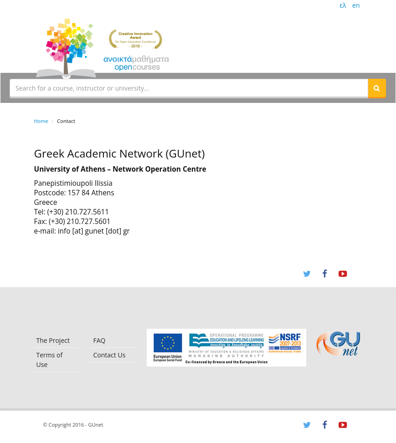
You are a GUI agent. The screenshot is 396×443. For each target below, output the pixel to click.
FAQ (99, 340)
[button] (377, 88)
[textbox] (189, 88)
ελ (342, 5)
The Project (53, 340)
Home (41, 120)
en (356, 5)
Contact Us (109, 355)
